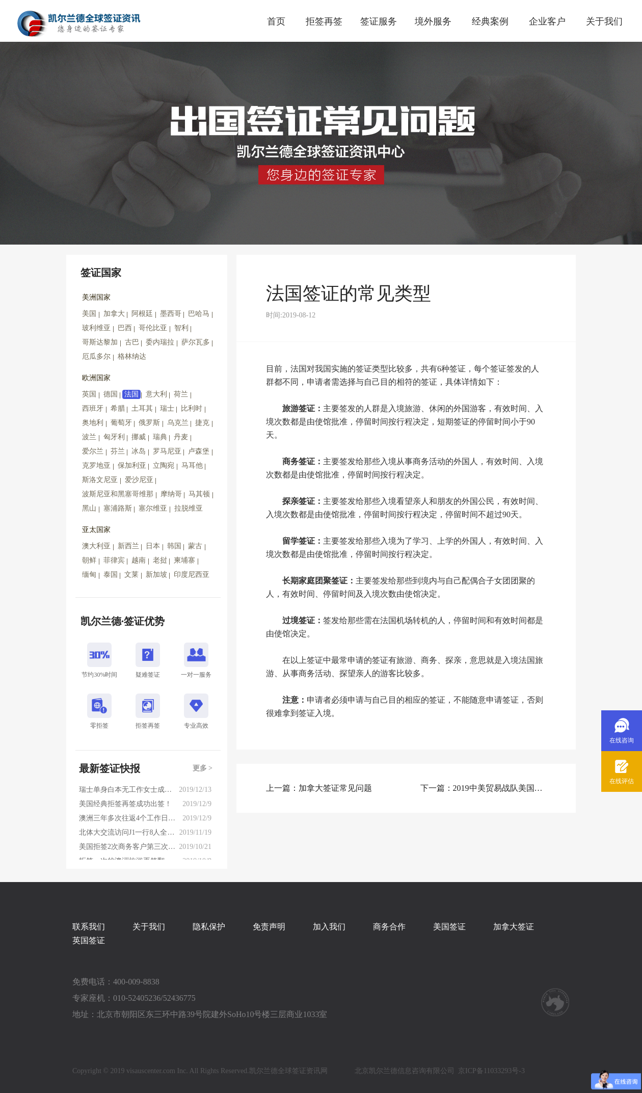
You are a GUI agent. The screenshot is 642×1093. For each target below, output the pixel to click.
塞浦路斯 (117, 508)
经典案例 (490, 21)
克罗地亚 (96, 465)
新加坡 (156, 574)
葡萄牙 (121, 422)
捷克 (202, 422)
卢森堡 (198, 451)
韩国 (174, 546)
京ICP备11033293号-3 (491, 1071)
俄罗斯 (149, 422)
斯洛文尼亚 (100, 480)
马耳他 (192, 465)
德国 (110, 394)
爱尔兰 (92, 451)
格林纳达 (132, 356)
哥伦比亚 (153, 328)
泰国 (110, 574)
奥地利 (92, 422)
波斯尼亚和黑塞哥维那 (117, 494)
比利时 (191, 408)
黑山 (89, 508)
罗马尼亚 (167, 451)
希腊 (118, 408)
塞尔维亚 (153, 508)
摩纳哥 (171, 494)
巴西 (125, 328)
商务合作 (389, 926)
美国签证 (449, 926)
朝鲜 (89, 560)
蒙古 (195, 546)
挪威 (138, 437)
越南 (138, 560)
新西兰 (128, 546)
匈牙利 (114, 437)
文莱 (131, 574)
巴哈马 (198, 313)
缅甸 (89, 574)
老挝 (160, 560)
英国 (89, 394)
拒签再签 (324, 21)
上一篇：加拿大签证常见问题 (319, 788)
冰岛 (138, 451)
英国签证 (88, 940)
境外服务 (433, 21)
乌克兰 (178, 422)
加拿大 (114, 313)
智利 (181, 328)
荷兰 (181, 394)
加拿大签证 (513, 926)
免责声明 (269, 926)
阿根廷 (142, 313)
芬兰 (118, 451)
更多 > (202, 768)
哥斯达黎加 (100, 342)
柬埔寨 (184, 560)
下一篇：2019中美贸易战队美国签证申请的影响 (483, 788)
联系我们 (88, 926)
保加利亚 (132, 465)
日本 (153, 546)
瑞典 (160, 437)
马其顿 (199, 494)
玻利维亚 (96, 328)
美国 (89, 313)
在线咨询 (621, 740)
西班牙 (92, 408)
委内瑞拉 (160, 342)
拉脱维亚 (188, 508)
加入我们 (329, 926)
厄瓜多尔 (96, 356)
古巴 (132, 342)
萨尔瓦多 (195, 342)
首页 (276, 21)
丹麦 (181, 437)
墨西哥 (170, 313)
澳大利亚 (96, 546)
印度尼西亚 (191, 574)
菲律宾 (114, 560)
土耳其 (142, 408)
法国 (131, 394)
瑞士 (167, 408)
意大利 (156, 394)
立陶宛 (163, 465)
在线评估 (621, 781)
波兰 (89, 437)
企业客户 (547, 21)
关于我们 (604, 21)
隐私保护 (209, 926)
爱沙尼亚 (139, 480)
